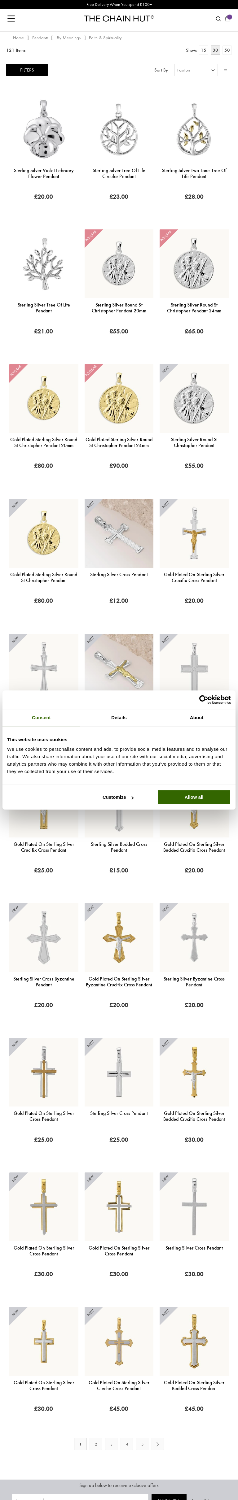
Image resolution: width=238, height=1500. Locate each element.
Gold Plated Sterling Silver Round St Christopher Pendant (43, 577)
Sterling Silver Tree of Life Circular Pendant (119, 173)
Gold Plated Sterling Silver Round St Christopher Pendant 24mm (119, 442)
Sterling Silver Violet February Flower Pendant (44, 173)
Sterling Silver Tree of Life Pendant (44, 308)
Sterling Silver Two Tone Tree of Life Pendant (194, 173)
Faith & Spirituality (105, 38)
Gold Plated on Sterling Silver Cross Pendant (44, 1116)
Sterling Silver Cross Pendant (119, 574)
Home (19, 38)
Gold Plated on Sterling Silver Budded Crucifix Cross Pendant (194, 847)
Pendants (41, 38)
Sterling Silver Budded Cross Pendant (119, 847)
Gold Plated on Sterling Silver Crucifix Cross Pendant (194, 577)
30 (215, 50)
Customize (118, 797)
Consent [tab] (41, 717)
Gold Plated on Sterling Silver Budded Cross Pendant (194, 1385)
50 (227, 50)
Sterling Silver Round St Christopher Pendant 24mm (194, 308)
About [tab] (197, 717)
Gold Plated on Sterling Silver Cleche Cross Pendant (119, 1385)
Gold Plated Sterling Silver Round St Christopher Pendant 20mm (43, 442)
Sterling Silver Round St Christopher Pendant (194, 442)
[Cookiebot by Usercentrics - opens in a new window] (204, 699)
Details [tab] (119, 717)
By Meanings (69, 38)
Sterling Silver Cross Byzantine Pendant (44, 982)
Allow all (193, 797)
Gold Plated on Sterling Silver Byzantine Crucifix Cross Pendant (119, 982)
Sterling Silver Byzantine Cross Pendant (194, 982)
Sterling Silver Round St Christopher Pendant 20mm (119, 308)
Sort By (161, 70)
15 (203, 50)
